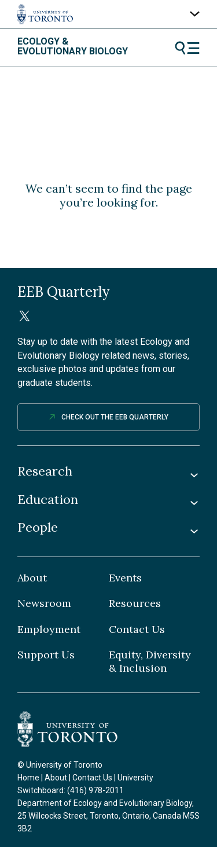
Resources (135, 603)
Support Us (46, 655)
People (37, 527)
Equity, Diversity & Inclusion (150, 662)
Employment (48, 629)
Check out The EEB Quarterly (114, 417)
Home (28, 777)
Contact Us (137, 629)
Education (47, 499)
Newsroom (44, 603)
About (32, 578)
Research (44, 471)
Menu (187, 48)
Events (125, 578)
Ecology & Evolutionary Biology (72, 46)
